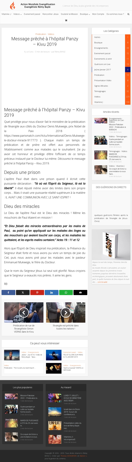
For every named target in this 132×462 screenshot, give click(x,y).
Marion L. (83, 456)
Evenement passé (32, 14)
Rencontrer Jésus (51, 14)
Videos (16, 14)
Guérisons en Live (116, 120)
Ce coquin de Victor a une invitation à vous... (29, 435)
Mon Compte (98, 14)
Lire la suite (102, 282)
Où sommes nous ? (115, 14)
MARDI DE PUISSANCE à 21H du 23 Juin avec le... (117, 156)
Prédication (40, 34)
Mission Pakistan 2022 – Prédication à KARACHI (117, 127)
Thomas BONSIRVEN (69, 456)
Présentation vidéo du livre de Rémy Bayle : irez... (72, 425)
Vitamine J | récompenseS (69, 438)
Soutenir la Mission (69, 14)
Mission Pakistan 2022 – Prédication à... (29, 397)
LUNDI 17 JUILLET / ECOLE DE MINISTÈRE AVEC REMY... (72, 398)
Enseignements (33, 352)
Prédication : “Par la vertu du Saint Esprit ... (20, 368)
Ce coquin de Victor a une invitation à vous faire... (117, 171)
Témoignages (121, 136)
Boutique (84, 14)
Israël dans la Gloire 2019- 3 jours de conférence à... (72, 412)
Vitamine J (6, 14)
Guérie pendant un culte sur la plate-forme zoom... (116, 142)
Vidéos (51, 34)
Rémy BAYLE (60, 51)
